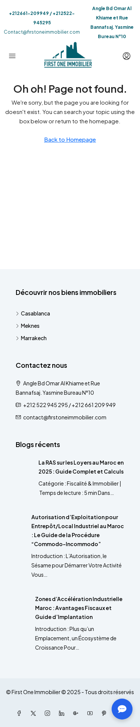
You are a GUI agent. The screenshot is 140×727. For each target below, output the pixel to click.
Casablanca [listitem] (33, 313)
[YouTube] (91, 713)
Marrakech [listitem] (31, 338)
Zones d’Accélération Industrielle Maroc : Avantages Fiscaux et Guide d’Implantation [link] (78, 607)
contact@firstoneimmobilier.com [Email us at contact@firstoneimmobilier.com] (64, 417)
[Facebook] (20, 713)
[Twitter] (35, 713)
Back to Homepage (70, 139)
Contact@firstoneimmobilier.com (42, 32)
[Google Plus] (77, 713)
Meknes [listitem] (28, 325)
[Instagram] (49, 713)
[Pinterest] (106, 713)
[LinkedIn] (63, 713)
